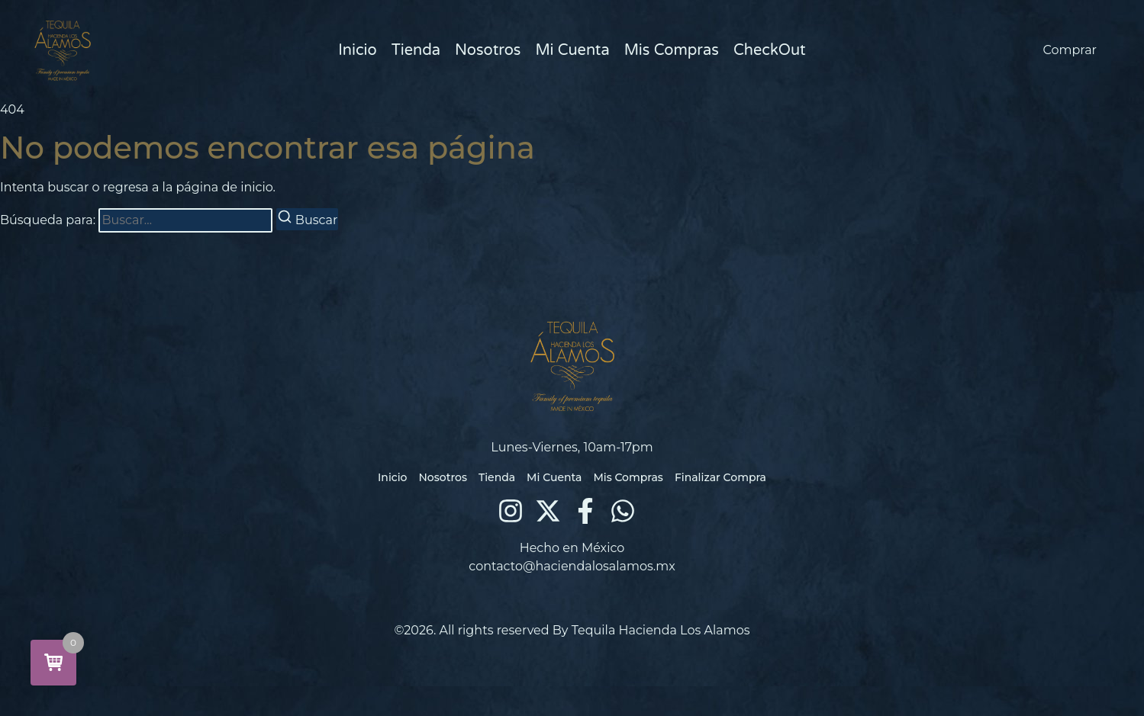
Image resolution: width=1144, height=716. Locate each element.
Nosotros (487, 50)
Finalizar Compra (720, 477)
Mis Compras (671, 50)
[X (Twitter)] (548, 511)
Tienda (416, 50)
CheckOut (769, 50)
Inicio (357, 50)
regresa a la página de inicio (188, 187)
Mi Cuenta (572, 50)
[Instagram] (511, 511)
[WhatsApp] (623, 511)
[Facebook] (585, 511)
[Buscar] (307, 219)
